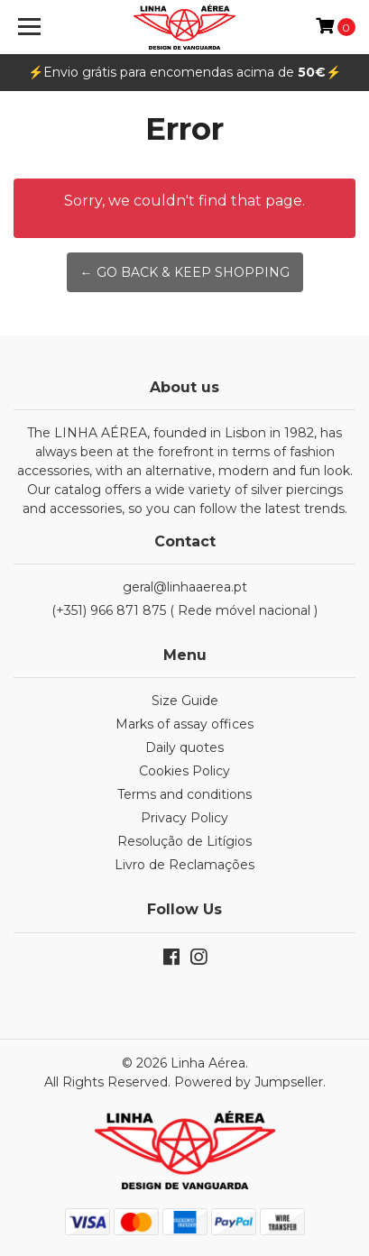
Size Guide (185, 700)
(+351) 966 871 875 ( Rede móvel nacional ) (184, 610)
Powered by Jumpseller (248, 1082)
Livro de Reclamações (184, 865)
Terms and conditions (184, 794)
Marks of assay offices (184, 724)
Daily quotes (184, 747)
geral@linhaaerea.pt (185, 587)
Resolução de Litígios (184, 841)
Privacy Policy (184, 818)
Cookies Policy (184, 771)
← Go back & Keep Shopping (185, 272)
